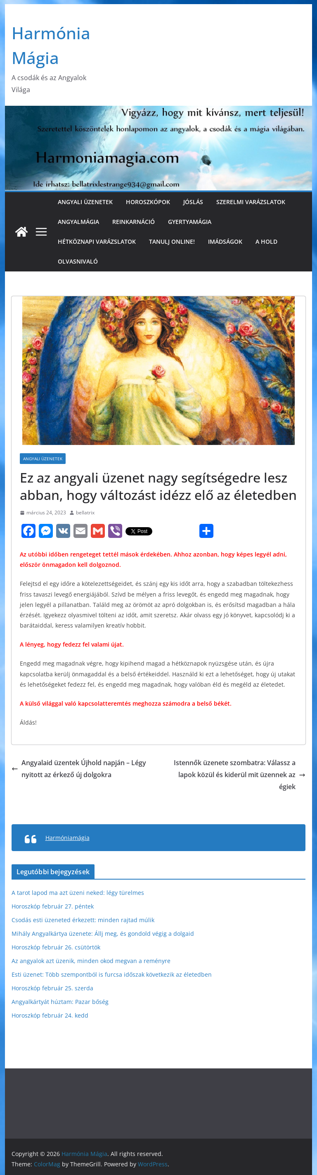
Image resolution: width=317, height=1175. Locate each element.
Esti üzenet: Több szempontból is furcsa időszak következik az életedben (112, 974)
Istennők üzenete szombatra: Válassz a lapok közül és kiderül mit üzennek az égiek (239, 774)
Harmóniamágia (67, 838)
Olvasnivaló (78, 261)
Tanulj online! (172, 241)
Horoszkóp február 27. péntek (53, 906)
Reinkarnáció (133, 222)
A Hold (266, 241)
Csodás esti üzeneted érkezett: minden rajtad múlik (83, 920)
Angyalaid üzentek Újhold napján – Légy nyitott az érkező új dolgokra (79, 768)
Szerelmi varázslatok (250, 202)
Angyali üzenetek (85, 202)
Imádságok (225, 241)
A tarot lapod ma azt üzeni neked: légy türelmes (78, 893)
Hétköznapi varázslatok (97, 241)
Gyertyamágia (189, 222)
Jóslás (193, 202)
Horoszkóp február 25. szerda (52, 988)
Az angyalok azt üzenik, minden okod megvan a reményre (91, 961)
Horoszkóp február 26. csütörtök (56, 947)
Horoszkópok (148, 202)
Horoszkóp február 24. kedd (50, 1015)
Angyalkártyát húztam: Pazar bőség (60, 1002)
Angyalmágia (78, 222)
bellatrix (85, 512)
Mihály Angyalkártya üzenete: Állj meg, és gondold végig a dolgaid (103, 933)
